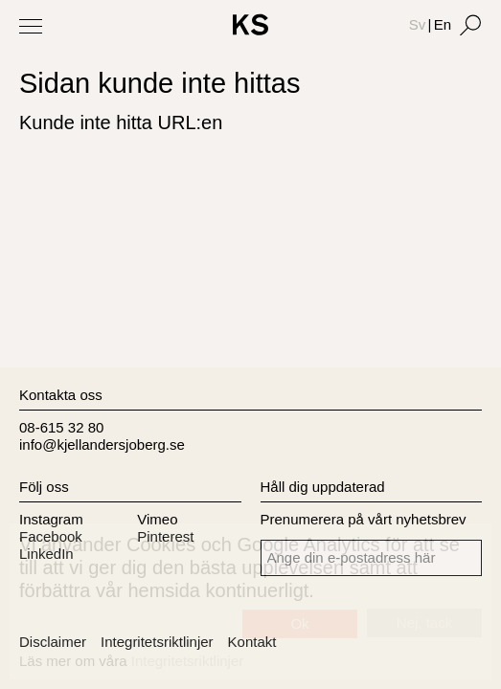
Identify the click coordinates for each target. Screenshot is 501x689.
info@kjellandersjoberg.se (102, 444)
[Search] (470, 24)
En (442, 24)
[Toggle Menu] (30, 25)
